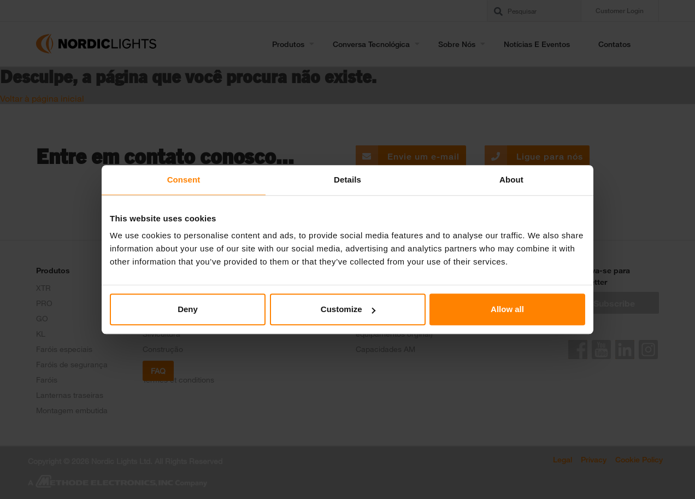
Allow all (507, 309)
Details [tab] (347, 179)
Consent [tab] (184, 179)
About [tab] (511, 179)
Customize (348, 309)
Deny (188, 309)
